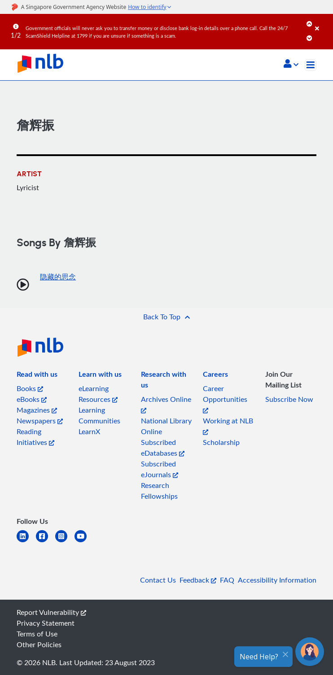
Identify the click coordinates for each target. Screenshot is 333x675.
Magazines (37, 410)
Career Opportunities (225, 398)
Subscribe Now (289, 399)
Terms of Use (37, 634)
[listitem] (37, 376)
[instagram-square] (64, 541)
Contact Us (158, 580)
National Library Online (166, 426)
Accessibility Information (277, 580)
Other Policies (39, 644)
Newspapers (40, 421)
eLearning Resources (98, 393)
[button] (291, 64)
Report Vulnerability (51, 612)
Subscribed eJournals (159, 469)
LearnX (89, 431)
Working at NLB (228, 425)
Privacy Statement (45, 623)
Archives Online (166, 404)
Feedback (198, 580)
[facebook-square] (45, 541)
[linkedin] (26, 541)
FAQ (227, 580)
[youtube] (84, 541)
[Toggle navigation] (310, 65)
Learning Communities (99, 415)
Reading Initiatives (35, 437)
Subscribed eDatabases (162, 447)
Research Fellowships (159, 490)
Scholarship (221, 442)
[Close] (322, 22)
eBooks (32, 399)
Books (30, 388)
